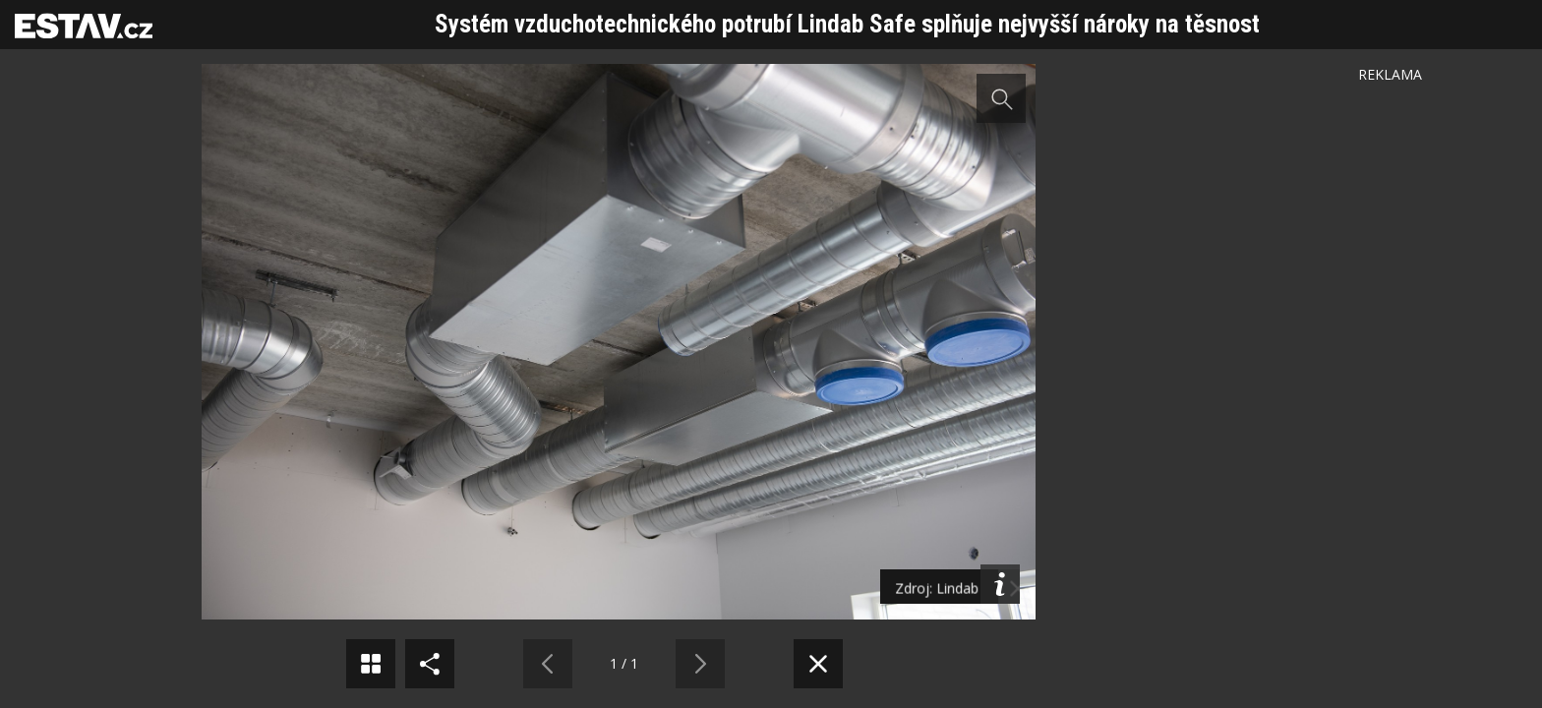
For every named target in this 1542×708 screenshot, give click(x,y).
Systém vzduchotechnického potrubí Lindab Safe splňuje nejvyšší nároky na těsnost (847, 24)
